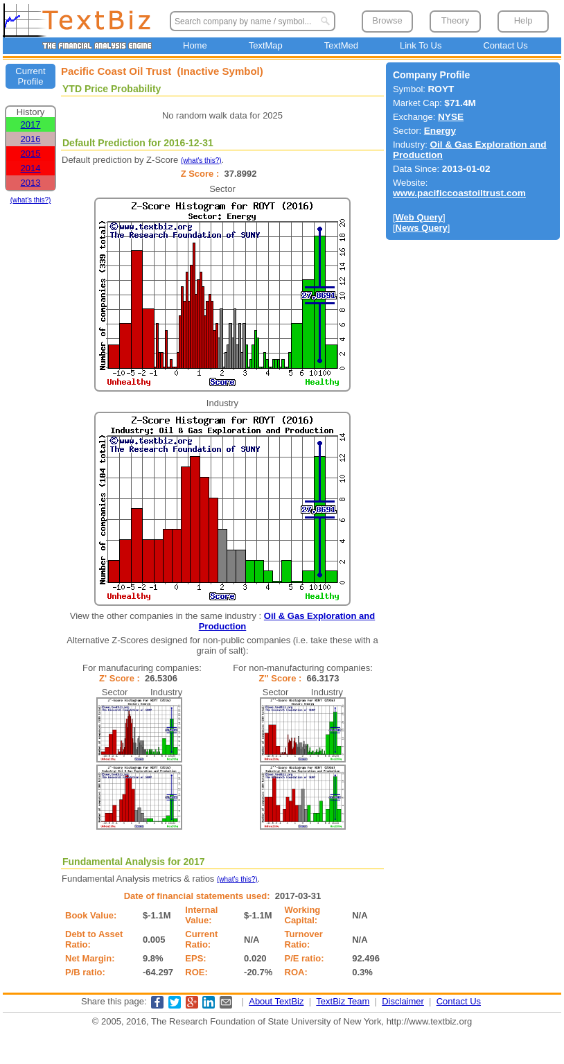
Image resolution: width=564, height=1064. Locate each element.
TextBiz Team (342, 1001)
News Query (422, 228)
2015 (31, 153)
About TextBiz (276, 1001)
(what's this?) (30, 200)
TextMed (341, 45)
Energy (440, 130)
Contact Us (505, 45)
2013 (31, 182)
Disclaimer (403, 1001)
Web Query (419, 217)
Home (195, 45)
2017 (31, 124)
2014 (31, 168)
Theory (455, 20)
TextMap (266, 45)
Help (523, 20)
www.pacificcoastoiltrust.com (459, 193)
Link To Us (420, 45)
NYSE (451, 117)
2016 (31, 139)
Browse (387, 20)
